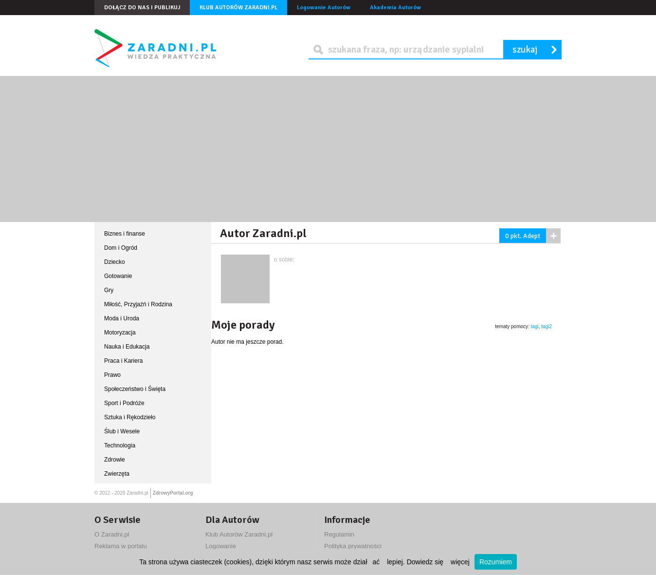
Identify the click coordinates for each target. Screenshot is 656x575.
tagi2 (546, 326)
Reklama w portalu (120, 546)
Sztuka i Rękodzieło (129, 417)
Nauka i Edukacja (126, 346)
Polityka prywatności (353, 546)
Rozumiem (495, 562)
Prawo (112, 374)
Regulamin (339, 534)
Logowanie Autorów (323, 7)
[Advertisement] (328, 149)
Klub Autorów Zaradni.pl (238, 7)
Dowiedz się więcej (438, 562)
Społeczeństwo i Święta (134, 389)
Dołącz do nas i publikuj (142, 7)
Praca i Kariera (123, 360)
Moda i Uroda (121, 318)
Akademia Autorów (395, 7)
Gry (108, 290)
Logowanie (220, 546)
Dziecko (114, 262)
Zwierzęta (116, 473)
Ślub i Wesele (122, 431)
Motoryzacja (120, 332)
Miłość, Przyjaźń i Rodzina (138, 304)
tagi (535, 326)
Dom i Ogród (120, 247)
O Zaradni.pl (111, 534)
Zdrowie (114, 459)
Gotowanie (118, 276)
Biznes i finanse (124, 233)
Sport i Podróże (124, 403)
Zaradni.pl (137, 493)
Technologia (119, 445)
